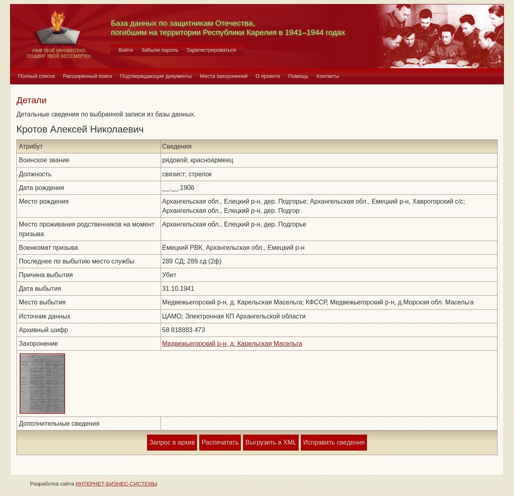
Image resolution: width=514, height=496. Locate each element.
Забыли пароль (159, 50)
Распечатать (220, 442)
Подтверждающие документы (156, 76)
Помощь (298, 76)
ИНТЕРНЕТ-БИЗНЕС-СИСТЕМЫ (116, 484)
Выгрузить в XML (270, 442)
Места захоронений (224, 76)
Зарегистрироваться (211, 50)
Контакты (327, 76)
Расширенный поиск (87, 76)
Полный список (36, 76)
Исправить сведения (334, 442)
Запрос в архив (172, 442)
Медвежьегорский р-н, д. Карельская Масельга (232, 343)
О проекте (268, 76)
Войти (125, 50)
